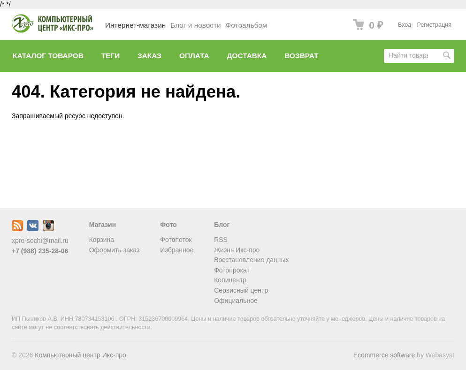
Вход (405, 25)
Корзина (101, 239)
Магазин (102, 224)
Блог (221, 224)
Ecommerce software (384, 355)
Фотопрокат (232, 270)
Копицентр (230, 280)
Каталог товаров (48, 56)
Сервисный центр (241, 290)
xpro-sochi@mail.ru (40, 240)
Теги (110, 56)
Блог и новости (195, 25)
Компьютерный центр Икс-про (80, 355)
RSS (221, 239)
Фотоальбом (246, 25)
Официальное (236, 300)
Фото (168, 224)
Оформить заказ (114, 250)
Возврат (301, 56)
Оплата (194, 56)
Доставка (247, 56)
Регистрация (434, 25)
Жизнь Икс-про (237, 250)
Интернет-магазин (135, 25)
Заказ (149, 56)
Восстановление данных (251, 260)
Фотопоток (175, 239)
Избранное (176, 250)
